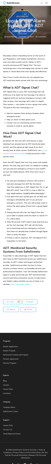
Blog (5, 381)
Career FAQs (8, 389)
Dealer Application (10, 346)
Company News (9, 407)
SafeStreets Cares (10, 411)
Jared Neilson (12, 37)
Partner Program (9, 363)
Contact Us (7, 429)
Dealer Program (9, 351)
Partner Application (11, 359)
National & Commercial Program (15, 355)
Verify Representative (11, 434)
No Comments (41, 37)
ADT (25, 14)
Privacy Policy (18, 452)
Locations (7, 393)
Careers (6, 385)
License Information (33, 452)
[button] (46, 3)
